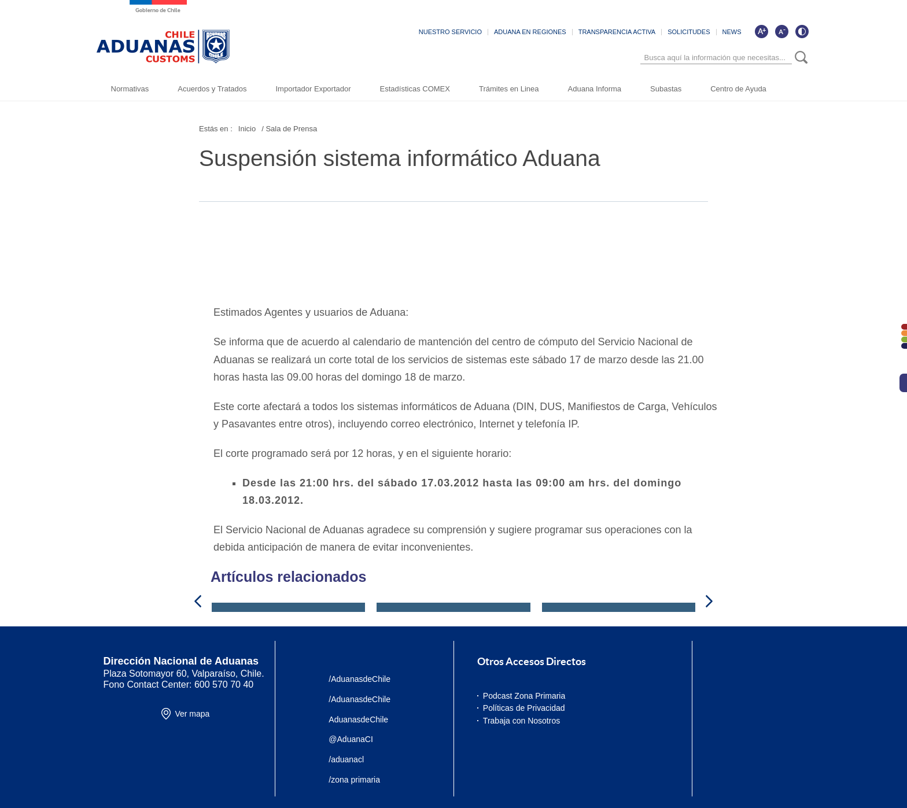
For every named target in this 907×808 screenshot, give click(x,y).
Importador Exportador (313, 88)
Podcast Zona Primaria (524, 695)
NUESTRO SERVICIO (450, 31)
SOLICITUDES (689, 31)
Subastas (665, 88)
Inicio (247, 128)
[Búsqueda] (716, 57)
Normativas (130, 88)
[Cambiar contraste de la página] (802, 31)
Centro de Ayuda (738, 88)
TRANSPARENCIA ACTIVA (616, 31)
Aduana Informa (595, 88)
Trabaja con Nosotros (521, 720)
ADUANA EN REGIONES (530, 31)
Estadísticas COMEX (415, 88)
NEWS (732, 31)
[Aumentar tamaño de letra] (761, 31)
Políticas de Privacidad (524, 708)
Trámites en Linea (509, 88)
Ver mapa (192, 713)
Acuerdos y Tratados (212, 88)
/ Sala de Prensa (289, 128)
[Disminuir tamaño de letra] (781, 31)
